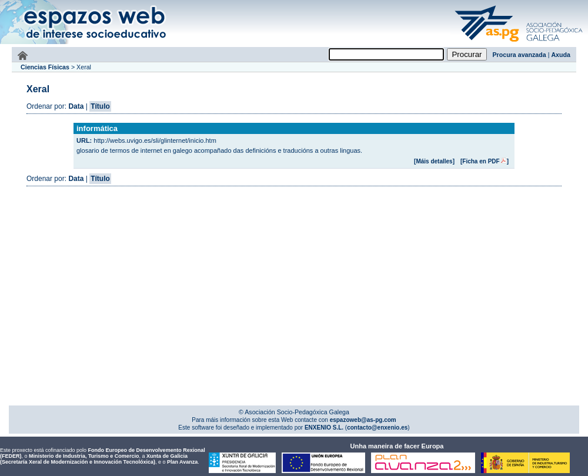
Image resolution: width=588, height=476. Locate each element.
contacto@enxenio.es (377, 427)
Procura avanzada (519, 54)
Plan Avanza (182, 462)
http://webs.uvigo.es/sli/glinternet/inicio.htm (154, 140)
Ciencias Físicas (45, 67)
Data (75, 106)
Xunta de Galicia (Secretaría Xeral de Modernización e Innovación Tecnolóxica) (94, 459)
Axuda (560, 54)
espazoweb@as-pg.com (362, 420)
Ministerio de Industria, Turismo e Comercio (84, 456)
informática (97, 128)
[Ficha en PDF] (484, 161)
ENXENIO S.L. (323, 427)
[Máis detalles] (434, 161)
